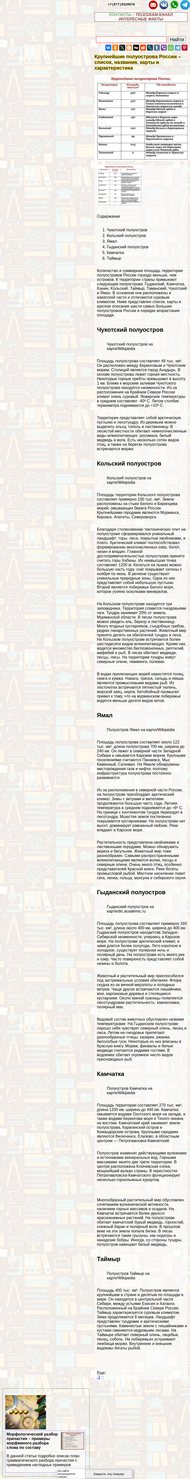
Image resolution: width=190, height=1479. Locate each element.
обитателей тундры (150, 635)
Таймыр (114, 258)
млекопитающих (122, 435)
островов (105, 279)
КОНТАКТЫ (120, 15)
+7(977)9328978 (121, 4)
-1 (98, 1377)
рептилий (174, 648)
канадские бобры (113, 1240)
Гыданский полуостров (128, 247)
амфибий (105, 653)
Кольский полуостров (126, 236)
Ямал (112, 241)
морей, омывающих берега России (129, 508)
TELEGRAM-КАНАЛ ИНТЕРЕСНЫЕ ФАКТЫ (146, 17)
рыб (122, 653)
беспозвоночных (149, 648)
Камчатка (115, 253)
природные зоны (135, 578)
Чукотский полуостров (127, 230)
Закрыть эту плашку (109, 1474)
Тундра (112, 613)
